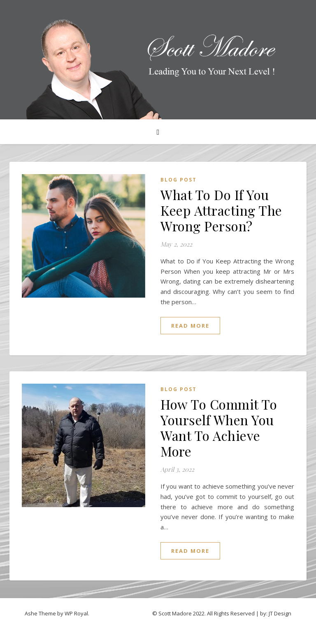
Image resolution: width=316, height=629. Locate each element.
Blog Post (178, 179)
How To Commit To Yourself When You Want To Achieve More (218, 427)
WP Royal (76, 613)
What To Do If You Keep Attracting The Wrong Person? (221, 210)
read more (190, 325)
